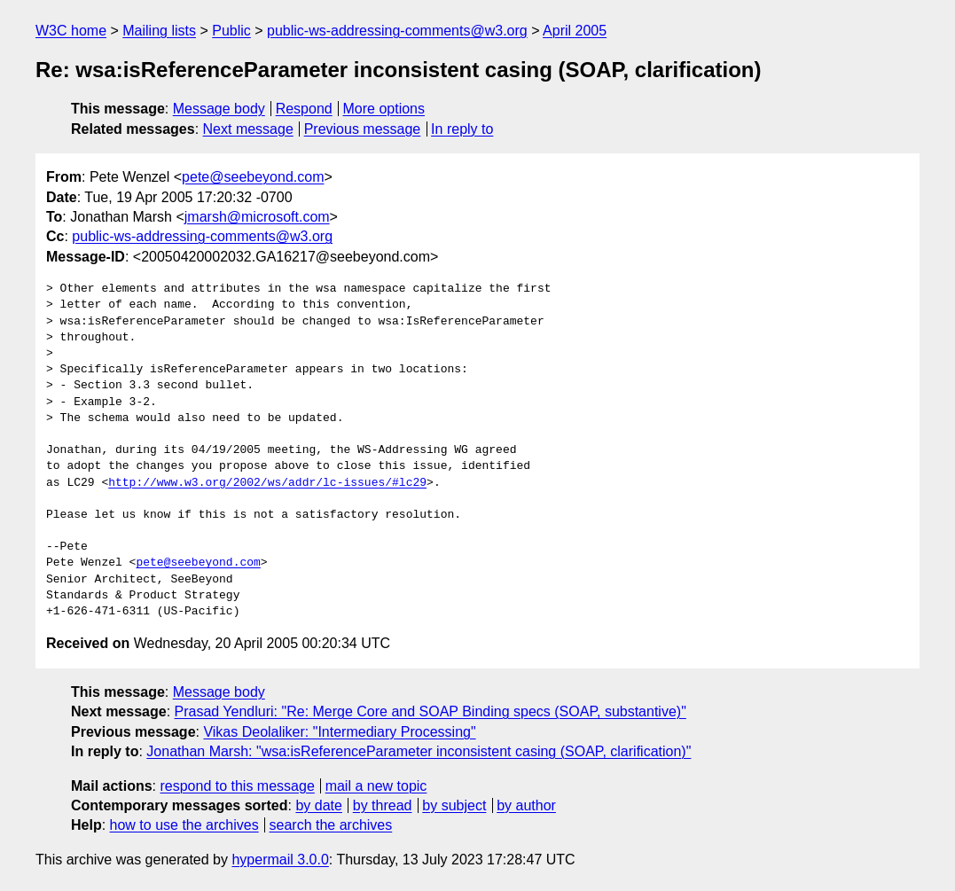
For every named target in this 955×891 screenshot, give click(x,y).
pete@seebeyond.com (253, 176)
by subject (454, 805)
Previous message (362, 129)
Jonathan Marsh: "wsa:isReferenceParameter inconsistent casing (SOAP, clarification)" (418, 751)
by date (318, 805)
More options (384, 108)
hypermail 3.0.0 (279, 859)
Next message (248, 129)
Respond (304, 108)
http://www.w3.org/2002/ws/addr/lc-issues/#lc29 (267, 483)
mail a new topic (376, 785)
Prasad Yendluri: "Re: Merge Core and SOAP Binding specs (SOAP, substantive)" (430, 711)
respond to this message (237, 785)
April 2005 (575, 30)
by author (526, 805)
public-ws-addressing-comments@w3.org (397, 30)
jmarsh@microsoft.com (257, 216)
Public (231, 30)
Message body (219, 108)
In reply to (462, 129)
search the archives (331, 824)
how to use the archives (184, 824)
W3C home (70, 30)
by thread (382, 805)
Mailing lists (159, 30)
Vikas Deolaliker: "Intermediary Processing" (339, 731)
